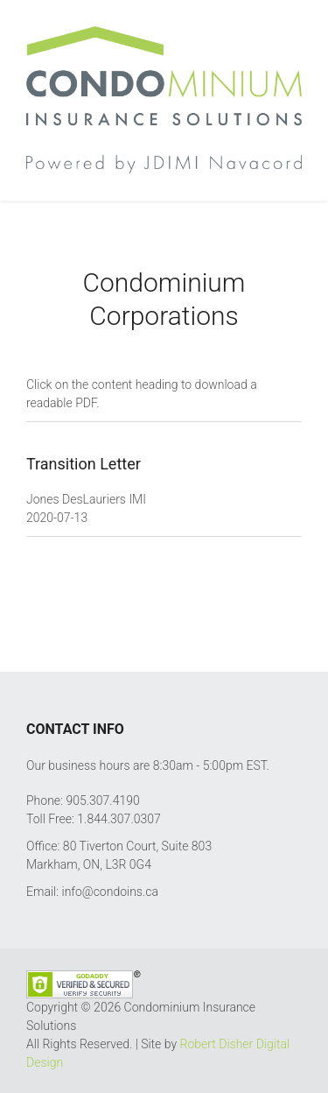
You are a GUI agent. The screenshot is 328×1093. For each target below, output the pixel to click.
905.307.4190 (102, 800)
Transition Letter (83, 464)
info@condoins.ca (110, 892)
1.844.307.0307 (118, 819)
